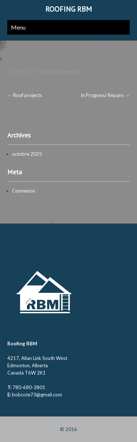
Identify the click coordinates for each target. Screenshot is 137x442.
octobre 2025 (27, 154)
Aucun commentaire (61, 71)
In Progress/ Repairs (105, 95)
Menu (18, 27)
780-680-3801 (28, 387)
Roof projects (24, 95)
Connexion (23, 191)
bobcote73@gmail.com (37, 395)
